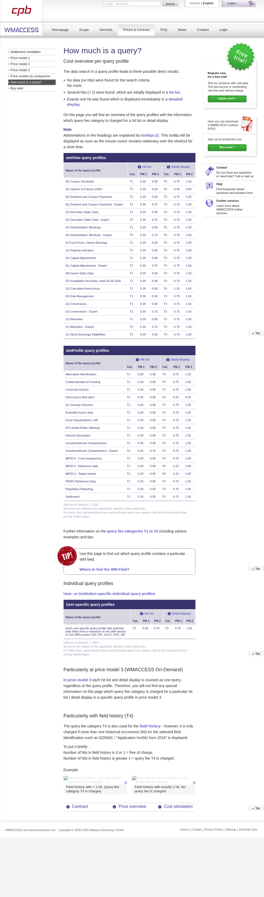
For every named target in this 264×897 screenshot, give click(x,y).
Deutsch (195, 3)
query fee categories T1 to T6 (132, 531)
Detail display (180, 166)
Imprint (184, 883)
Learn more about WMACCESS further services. (230, 209)
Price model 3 (20, 70)
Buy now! (17, 88)
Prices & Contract (136, 30)
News (182, 30)
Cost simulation (178, 860)
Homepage (60, 30)
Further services (228, 200)
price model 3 (79, 680)
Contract (80, 860)
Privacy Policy (214, 883)
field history (150, 726)
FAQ (163, 30)
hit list (174, 92)
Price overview (132, 860)
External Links (248, 883)
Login (223, 30)
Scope (84, 30)
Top (257, 333)
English (208, 3)
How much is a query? (26, 82)
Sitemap (230, 883)
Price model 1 (20, 58)
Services (106, 30)
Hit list (146, 166)
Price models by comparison (30, 76)
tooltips (148, 135)
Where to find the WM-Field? (104, 569)
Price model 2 (20, 64)
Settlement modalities (26, 52)
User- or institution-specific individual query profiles (109, 594)
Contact (203, 30)
